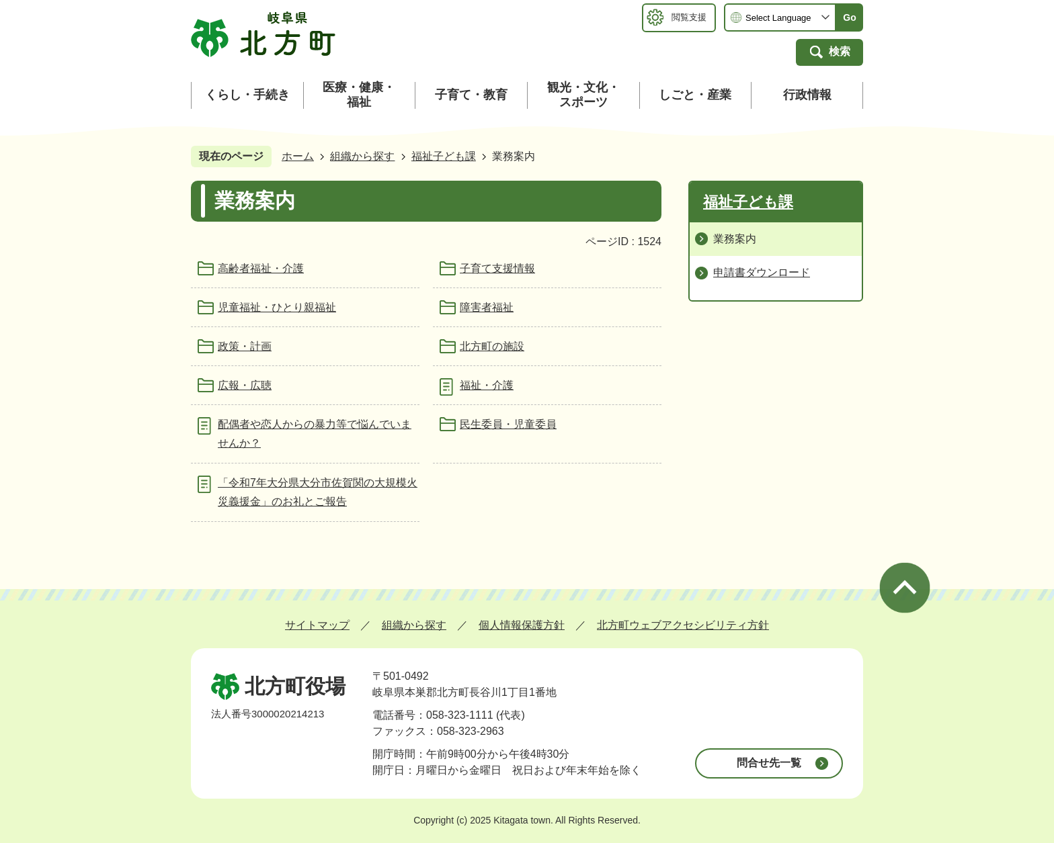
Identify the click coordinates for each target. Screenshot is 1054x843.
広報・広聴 (245, 385)
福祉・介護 (487, 385)
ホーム (298, 156)
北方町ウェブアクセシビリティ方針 (683, 625)
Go (849, 17)
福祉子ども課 (443, 156)
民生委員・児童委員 (508, 424)
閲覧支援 (689, 17)
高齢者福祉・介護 (261, 268)
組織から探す (362, 156)
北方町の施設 (492, 346)
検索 (839, 51)
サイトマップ (317, 625)
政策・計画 (245, 346)
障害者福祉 (487, 307)
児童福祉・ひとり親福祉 (277, 307)
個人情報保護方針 (522, 625)
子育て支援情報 (497, 268)
